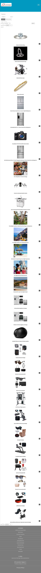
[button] (4, 17)
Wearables (20, 551)
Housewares (20, 538)
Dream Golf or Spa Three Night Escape (20, 291)
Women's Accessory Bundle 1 (20, 374)
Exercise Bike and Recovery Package (20, 423)
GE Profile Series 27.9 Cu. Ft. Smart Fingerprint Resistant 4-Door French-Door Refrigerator (20, 160)
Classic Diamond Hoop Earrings (20, 61)
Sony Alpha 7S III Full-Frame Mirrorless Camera (20, 143)
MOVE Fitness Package (20, 505)
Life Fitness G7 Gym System (20, 407)
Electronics (20, 532)
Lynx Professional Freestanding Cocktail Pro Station (20, 209)
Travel (20, 549)
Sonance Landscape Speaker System (20, 193)
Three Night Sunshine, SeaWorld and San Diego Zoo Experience (20, 226)
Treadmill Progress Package (20, 456)
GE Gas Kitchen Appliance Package (20, 308)
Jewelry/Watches (20, 540)
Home (2, 21)
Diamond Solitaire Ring (20, 45)
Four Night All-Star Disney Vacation (20, 275)
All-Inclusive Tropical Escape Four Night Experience (20, 258)
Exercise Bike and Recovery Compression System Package (20, 522)
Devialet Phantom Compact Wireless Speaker (20, 341)
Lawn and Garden (20, 542)
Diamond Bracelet (20, 94)
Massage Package (20, 439)
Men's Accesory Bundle (20, 390)
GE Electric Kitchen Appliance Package (20, 324)
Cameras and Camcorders (20, 530)
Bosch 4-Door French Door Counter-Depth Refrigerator (20, 110)
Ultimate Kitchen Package (20, 357)
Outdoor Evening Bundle (20, 472)
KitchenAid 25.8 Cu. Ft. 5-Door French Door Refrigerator (20, 127)
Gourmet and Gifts (20, 534)
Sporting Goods (20, 547)
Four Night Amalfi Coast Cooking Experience (20, 242)
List (33, 23)
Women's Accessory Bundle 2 (20, 489)
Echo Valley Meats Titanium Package (20, 176)
